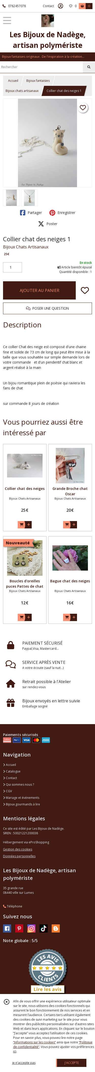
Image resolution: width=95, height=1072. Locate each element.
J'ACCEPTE (72, 1063)
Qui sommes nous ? (18, 784)
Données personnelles (19, 856)
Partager (31, 213)
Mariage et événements (21, 798)
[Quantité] (12, 267)
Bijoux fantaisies (38, 80)
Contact (48, 6)
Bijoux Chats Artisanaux (25, 247)
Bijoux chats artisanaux (22, 91)
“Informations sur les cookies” (34, 1042)
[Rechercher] (89, 67)
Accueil (13, 80)
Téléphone (12, 906)
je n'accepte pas (23, 1063)
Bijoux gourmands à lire (21, 804)
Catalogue (12, 771)
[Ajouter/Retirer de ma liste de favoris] (85, 290)
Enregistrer (62, 213)
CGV (7, 791)
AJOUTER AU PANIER (39, 290)
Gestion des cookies (17, 849)
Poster (47, 224)
